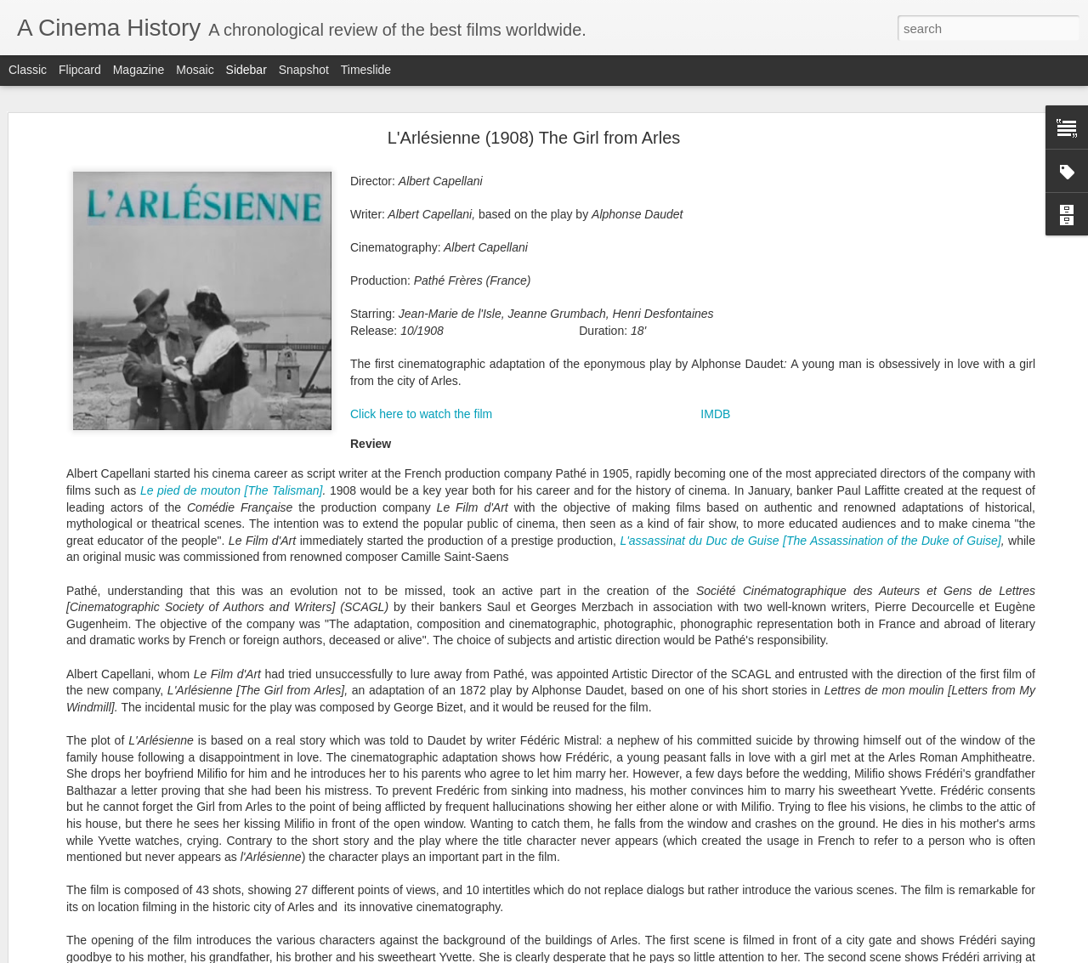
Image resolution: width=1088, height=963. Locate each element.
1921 (588, 645)
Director (628, 759)
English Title (569, 741)
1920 (546, 645)
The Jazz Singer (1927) (95, 677)
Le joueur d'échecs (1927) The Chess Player (142, 869)
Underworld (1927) (84, 792)
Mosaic (194, 69)
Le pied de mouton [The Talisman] (231, 129)
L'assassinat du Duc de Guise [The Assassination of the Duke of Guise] (810, 179)
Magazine (139, 69)
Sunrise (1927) (75, 754)
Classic (27, 69)
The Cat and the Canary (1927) (112, 830)
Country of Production (620, 723)
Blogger (597, 954)
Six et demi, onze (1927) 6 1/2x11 (118, 907)
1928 (687, 663)
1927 (649, 663)
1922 (626, 645)
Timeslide (366, 69)
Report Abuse (647, 954)
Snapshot (304, 69)
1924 (703, 645)
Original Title (670, 741)
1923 (665, 645)
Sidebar (246, 69)
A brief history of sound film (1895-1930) (132, 716)
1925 (571, 663)
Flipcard (80, 69)
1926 (609, 663)
